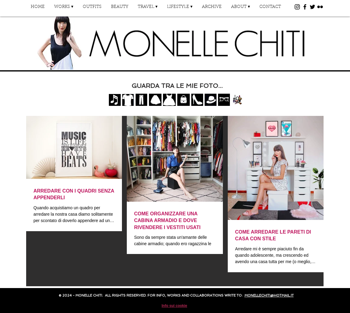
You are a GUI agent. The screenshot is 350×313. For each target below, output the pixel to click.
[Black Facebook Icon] (304, 6)
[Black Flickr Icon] (320, 6)
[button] (64, 9)
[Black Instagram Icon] (297, 6)
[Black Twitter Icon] (312, 6)
